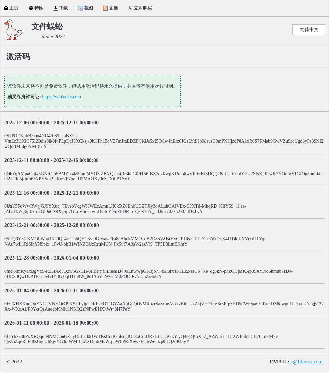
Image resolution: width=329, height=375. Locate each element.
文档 (113, 8)
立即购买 (143, 8)
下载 (63, 8)
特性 (38, 8)
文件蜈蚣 (47, 26)
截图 (88, 8)
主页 (13, 8)
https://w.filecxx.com (61, 96)
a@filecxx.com (307, 361)
